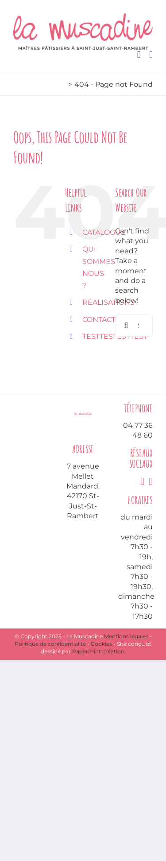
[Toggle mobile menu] (151, 54)
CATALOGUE (104, 232)
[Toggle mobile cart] (139, 54)
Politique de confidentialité (50, 643)
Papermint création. (99, 651)
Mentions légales (126, 636)
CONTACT (99, 319)
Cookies (101, 643)
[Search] (126, 325)
